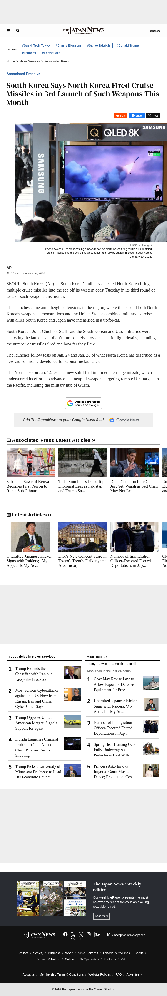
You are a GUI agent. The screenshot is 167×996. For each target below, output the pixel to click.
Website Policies (99, 974)
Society (38, 953)
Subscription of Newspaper (126, 935)
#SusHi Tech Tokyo (36, 45)
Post (122, 115)
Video (125, 959)
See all (131, 664)
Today (91, 664)
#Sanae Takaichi (99, 45)
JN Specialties (89, 959)
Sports (139, 953)
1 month (117, 664)
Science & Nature (48, 959)
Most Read (94, 657)
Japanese (155, 31)
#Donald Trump (128, 45)
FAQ (118, 974)
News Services (88, 953)
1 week (103, 664)
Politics (23, 953)
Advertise (134, 974)
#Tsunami (29, 53)
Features (110, 959)
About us (29, 974)
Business (54, 953)
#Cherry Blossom (68, 45)
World (69, 953)
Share (138, 115)
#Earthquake (51, 53)
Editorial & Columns (116, 953)
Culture (70, 959)
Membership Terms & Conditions (61, 974)
